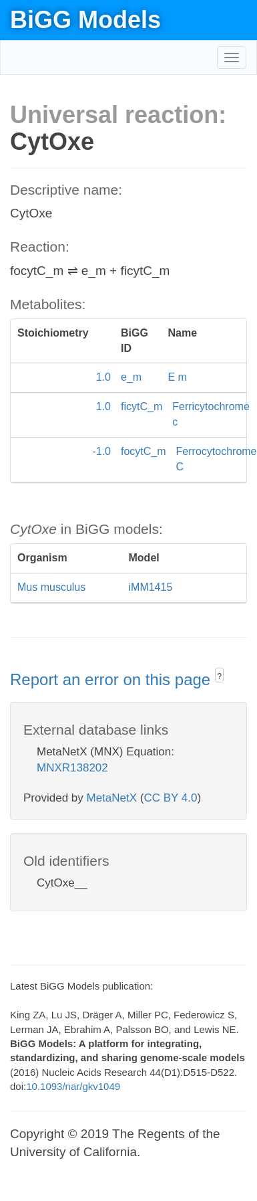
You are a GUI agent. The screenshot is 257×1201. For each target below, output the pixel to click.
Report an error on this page (112, 679)
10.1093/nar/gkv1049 (73, 1086)
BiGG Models (85, 19)
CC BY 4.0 (170, 798)
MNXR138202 (72, 767)
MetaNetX (112, 798)
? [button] (219, 676)
